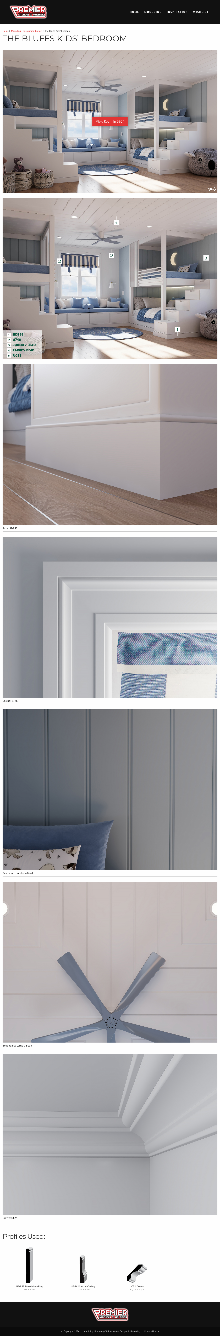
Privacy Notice (151, 1331)
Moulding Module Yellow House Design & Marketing (112, 1331)
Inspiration (177, 12)
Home (134, 12)
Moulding (153, 12)
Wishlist (201, 12)
